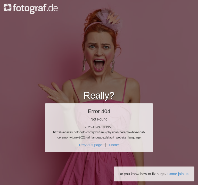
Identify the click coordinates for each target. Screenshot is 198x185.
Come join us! (178, 174)
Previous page (90, 145)
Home (114, 145)
